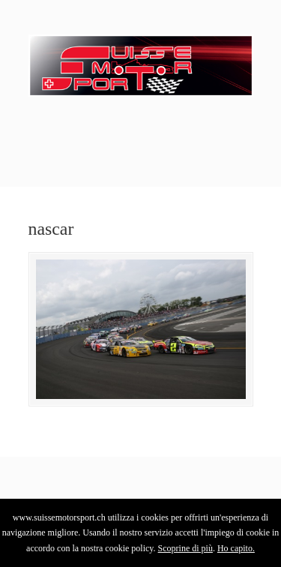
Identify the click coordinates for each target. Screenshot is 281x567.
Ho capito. (236, 548)
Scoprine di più (185, 548)
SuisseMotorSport (140, 60)
